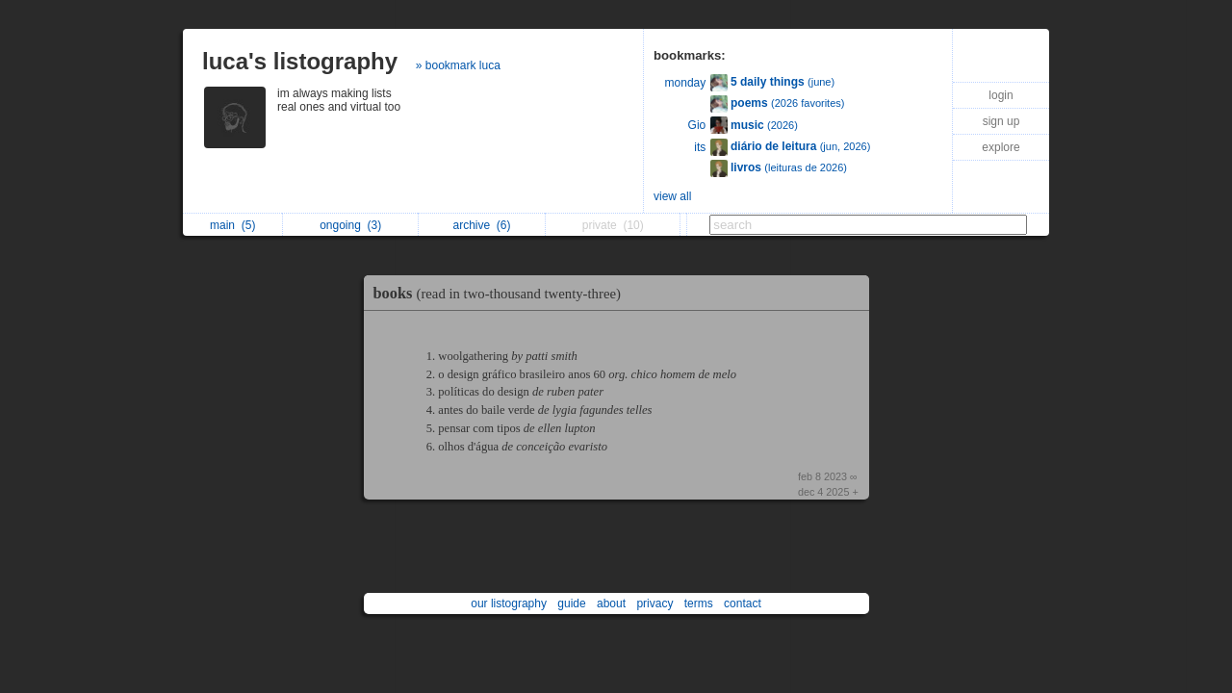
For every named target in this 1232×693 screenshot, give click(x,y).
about (611, 603)
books (501, 293)
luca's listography (300, 61)
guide (571, 603)
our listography (509, 603)
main (232, 225)
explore (1000, 147)
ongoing (350, 225)
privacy (654, 603)
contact (742, 603)
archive (481, 225)
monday (685, 83)
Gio (697, 125)
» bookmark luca (458, 65)
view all (672, 196)
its (700, 147)
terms (698, 603)
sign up (1001, 121)
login (1000, 95)
